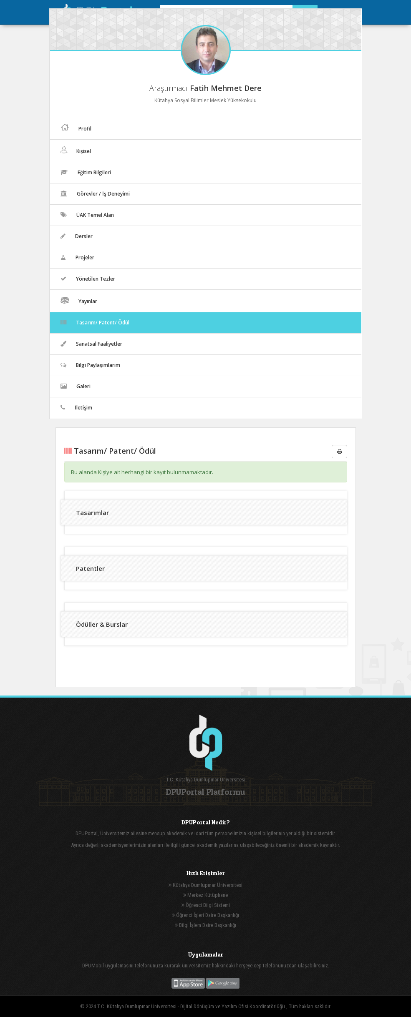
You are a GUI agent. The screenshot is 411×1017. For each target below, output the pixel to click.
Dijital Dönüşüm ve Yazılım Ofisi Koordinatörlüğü (233, 1006)
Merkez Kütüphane (205, 895)
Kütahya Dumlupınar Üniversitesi (205, 885)
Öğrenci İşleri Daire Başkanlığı (205, 915)
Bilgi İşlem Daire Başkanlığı (205, 925)
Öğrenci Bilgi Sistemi (206, 905)
